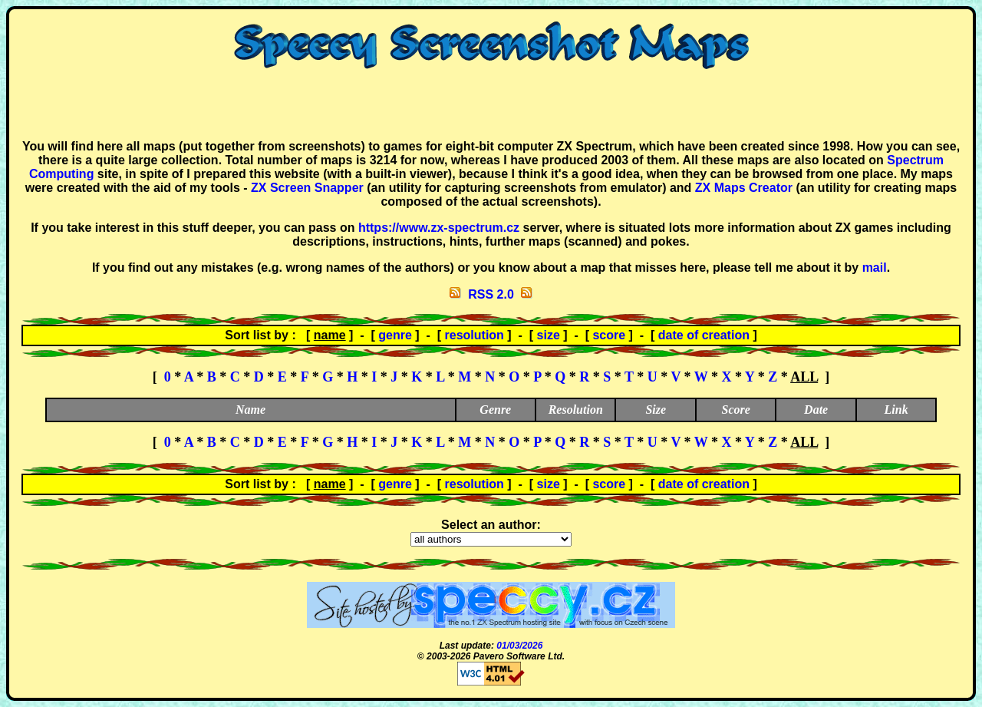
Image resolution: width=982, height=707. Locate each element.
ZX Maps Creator (744, 187)
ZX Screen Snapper (307, 187)
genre (395, 335)
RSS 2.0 (491, 294)
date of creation (704, 335)
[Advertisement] (491, 104)
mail (874, 267)
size (548, 335)
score (608, 335)
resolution (474, 335)
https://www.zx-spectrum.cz (438, 227)
